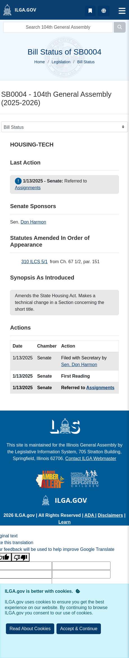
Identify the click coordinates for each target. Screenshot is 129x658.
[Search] (120, 27)
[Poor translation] (21, 557)
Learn (64, 522)
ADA (89, 515)
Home (39, 62)
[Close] (78, 628)
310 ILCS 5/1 (34, 261)
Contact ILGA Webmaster (90, 458)
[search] (58, 27)
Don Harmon (33, 222)
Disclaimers (110, 515)
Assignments (28, 187)
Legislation (61, 62)
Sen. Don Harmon (79, 364)
